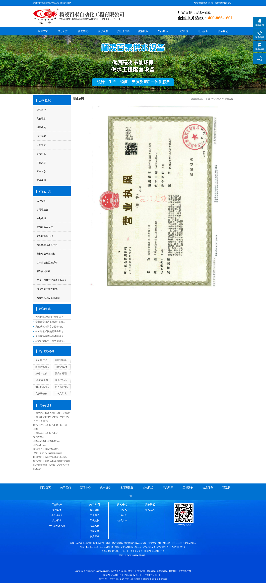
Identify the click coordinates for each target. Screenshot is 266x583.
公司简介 (41, 109)
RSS (205, 3)
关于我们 (63, 31)
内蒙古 (164, 579)
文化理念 (41, 118)
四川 (140, 579)
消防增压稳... (62, 360)
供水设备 (103, 31)
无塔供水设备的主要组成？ (49, 317)
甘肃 (127, 579)
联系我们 (222, 31)
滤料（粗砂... (42, 373)
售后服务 (203, 31)
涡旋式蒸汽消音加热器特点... (50, 326)
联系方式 (149, 509)
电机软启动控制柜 (46, 253)
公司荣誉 (41, 145)
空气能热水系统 (45, 227)
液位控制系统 (44, 271)
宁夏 (149, 579)
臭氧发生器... (62, 380)
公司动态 (122, 509)
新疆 (159, 579)
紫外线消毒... (62, 386)
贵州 (136, 579)
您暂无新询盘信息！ (224, 3)
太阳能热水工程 (45, 236)
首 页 (207, 99)
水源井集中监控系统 (47, 289)
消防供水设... (42, 386)
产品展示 (163, 31)
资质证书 (41, 153)
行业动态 (122, 515)
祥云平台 (139, 575)
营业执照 (41, 180)
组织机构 (41, 127)
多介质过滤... (42, 360)
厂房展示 (41, 162)
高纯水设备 (62, 366)
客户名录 (41, 171)
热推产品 (103, 579)
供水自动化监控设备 (47, 262)
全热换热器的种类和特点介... (50, 336)
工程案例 (183, 31)
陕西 (145, 579)
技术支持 (122, 520)
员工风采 (41, 136)
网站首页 (43, 31)
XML (211, 3)
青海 (154, 579)
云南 (131, 579)
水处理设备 (123, 31)
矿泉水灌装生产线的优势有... (50, 341)
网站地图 (198, 3)
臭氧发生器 (42, 380)
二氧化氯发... (62, 393)
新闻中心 (83, 31)
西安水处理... (62, 373)
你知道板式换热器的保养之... (50, 331)
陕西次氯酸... (42, 366)
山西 (122, 579)
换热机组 (143, 31)
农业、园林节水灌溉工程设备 (52, 280)
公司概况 (217, 99)
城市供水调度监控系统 (48, 297)
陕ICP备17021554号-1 (113, 575)
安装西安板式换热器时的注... (50, 321)
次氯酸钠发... (42, 393)
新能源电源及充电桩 (47, 244)
